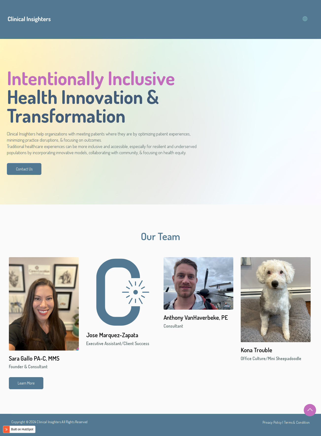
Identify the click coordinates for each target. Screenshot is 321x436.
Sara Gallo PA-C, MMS (34, 358)
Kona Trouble (256, 350)
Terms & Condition (297, 422)
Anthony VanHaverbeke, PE (196, 317)
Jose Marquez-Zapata (112, 335)
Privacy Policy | (273, 422)
